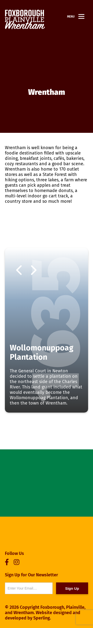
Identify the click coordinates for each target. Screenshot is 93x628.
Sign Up (72, 588)
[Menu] (81, 16)
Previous (19, 271)
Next (33, 271)
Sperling (41, 618)
